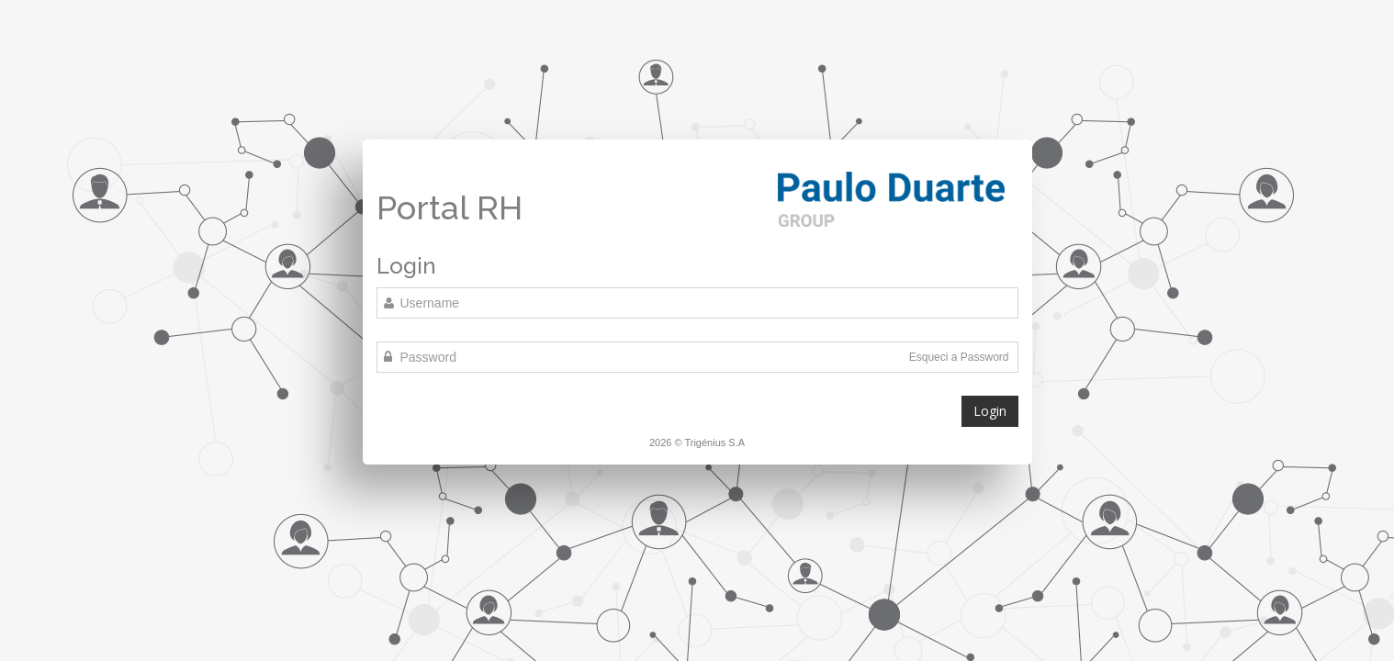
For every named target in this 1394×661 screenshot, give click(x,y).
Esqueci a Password (959, 357)
